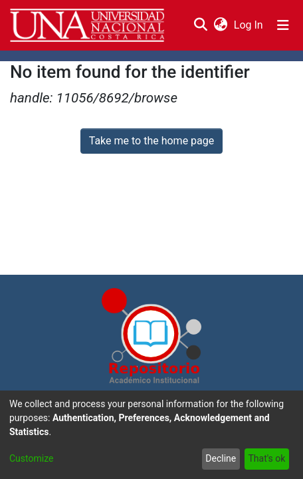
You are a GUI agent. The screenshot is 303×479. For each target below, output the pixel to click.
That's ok (266, 458)
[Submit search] (200, 25)
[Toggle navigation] (283, 25)
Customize (31, 458)
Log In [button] (249, 25)
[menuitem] (220, 25)
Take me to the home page (152, 140)
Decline (220, 458)
